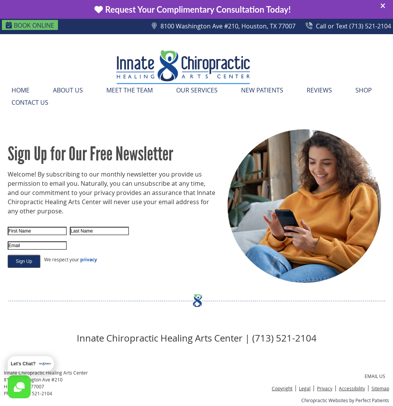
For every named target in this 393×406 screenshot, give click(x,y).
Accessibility (352, 388)
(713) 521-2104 (36, 393)
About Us (68, 90)
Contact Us (30, 102)
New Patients (262, 90)
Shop (363, 90)
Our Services (197, 90)
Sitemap (380, 388)
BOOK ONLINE (30, 25)
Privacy (324, 388)
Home (21, 90)
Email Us (375, 376)
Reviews (319, 90)
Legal (304, 388)
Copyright (282, 388)
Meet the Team (129, 90)
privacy (88, 259)
